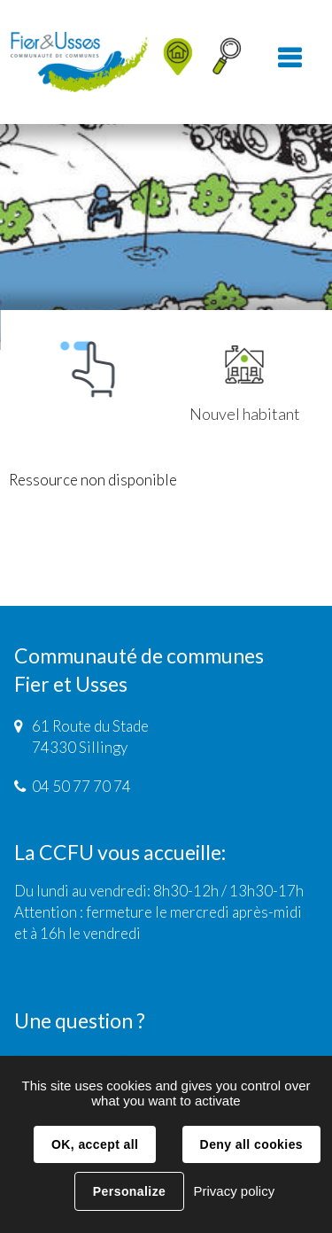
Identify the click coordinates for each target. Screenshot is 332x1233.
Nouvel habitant (244, 384)
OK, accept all (94, 1144)
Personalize (129, 1191)
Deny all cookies (251, 1144)
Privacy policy (233, 1190)
